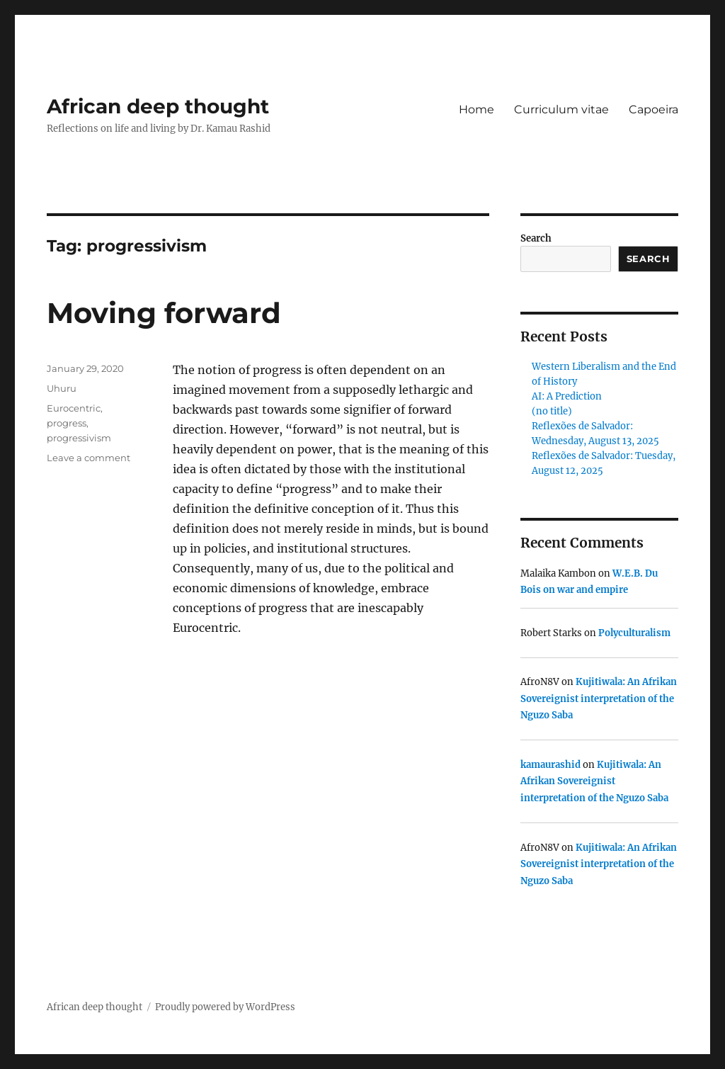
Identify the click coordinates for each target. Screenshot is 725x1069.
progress (66, 423)
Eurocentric (74, 408)
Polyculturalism (634, 633)
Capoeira (653, 109)
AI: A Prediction (567, 396)
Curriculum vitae (561, 109)
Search (536, 238)
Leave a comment (88, 457)
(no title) (552, 411)
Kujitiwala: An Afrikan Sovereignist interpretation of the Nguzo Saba (598, 698)
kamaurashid (550, 765)
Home (476, 109)
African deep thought (158, 106)
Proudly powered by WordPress (225, 1007)
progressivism (79, 437)
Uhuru (61, 388)
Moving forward (164, 312)
